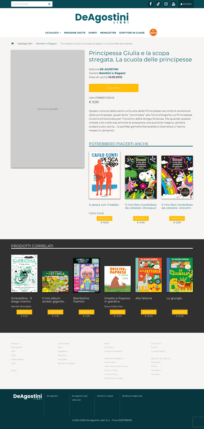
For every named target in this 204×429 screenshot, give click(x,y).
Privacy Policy (111, 370)
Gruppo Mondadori (113, 351)
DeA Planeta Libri (102, 18)
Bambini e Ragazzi (46, 43)
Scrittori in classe (132, 32)
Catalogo (53, 32)
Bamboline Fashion (81, 300)
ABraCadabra (17, 359)
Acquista (113, 88)
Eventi (93, 32)
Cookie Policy (110, 374)
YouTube (155, 374)
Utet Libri (76, 400)
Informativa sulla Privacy (116, 366)
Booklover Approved (132, 396)
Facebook (156, 362)
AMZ (13, 363)
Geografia (62, 359)
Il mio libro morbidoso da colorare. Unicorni (177, 206)
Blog (14, 370)
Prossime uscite (74, 32)
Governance (110, 362)
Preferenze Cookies (113, 378)
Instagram (156, 370)
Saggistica (63, 351)
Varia (60, 347)
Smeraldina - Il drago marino (21, 300)
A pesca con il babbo (104, 205)
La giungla (174, 298)
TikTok (154, 366)
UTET (13, 355)
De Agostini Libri (80, 396)
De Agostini (109, 69)
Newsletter (108, 32)
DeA (13, 351)
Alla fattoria (143, 298)
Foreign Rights (158, 351)
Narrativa (62, 355)
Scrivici (154, 347)
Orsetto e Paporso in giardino (117, 300)
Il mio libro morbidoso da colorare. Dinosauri (141, 206)
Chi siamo (109, 347)
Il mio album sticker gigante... (54, 300)
